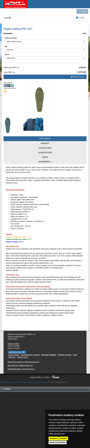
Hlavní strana (13, 355)
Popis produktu (45, 139)
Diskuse (45, 157)
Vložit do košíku (77, 77)
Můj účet (82, 12)
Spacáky (30, 382)
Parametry (45, 143)
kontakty (12, 357)
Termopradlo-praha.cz (15, 369)
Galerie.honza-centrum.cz (16, 362)
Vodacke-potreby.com (26, 365)
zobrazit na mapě (13, 344)
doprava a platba (64, 355)
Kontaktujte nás (17, 352)
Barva (7, 54)
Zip (6, 46)
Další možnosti (45, 162)
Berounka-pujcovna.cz (32, 362)
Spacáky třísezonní (41, 382)
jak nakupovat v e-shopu (30, 355)
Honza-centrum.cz (28, 369)
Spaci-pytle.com (13, 365)
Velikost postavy (11, 38)
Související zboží (45, 148)
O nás (75, 355)
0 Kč (80, 18)
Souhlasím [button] (54, 438)
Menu (8, 18)
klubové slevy (22, 357)
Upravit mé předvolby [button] (57, 442)
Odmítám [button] (63, 438)
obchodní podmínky (48, 355)
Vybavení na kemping (18, 382)
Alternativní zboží (45, 153)
